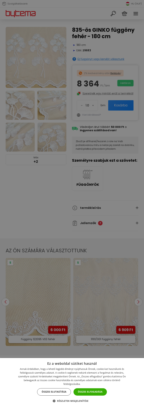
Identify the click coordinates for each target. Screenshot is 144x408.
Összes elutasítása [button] (54, 391)
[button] (72, 400)
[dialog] (72, 204)
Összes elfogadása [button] (90, 391)
